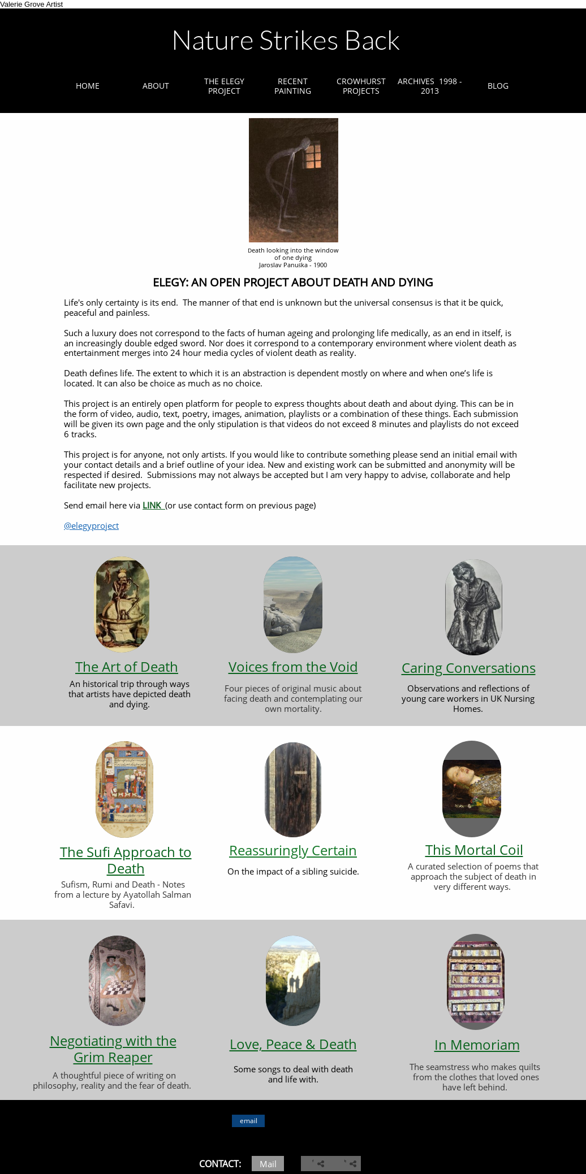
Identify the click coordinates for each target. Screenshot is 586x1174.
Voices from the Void (293, 666)
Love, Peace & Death (293, 1043)
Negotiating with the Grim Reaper (113, 1048)
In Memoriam (477, 1044)
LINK (153, 505)
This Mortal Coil (474, 849)
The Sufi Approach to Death (126, 859)
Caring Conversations (469, 667)
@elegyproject (91, 525)
